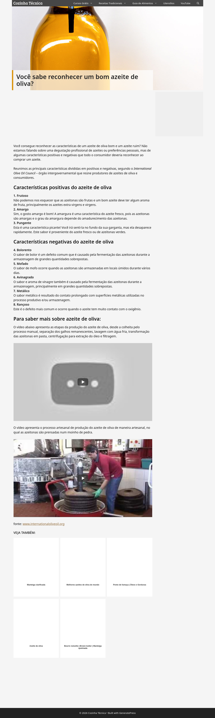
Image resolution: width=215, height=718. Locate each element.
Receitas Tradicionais (114, 3)
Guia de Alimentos (146, 3)
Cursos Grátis (84, 3)
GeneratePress (127, 712)
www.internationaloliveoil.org (44, 524)
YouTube (185, 3)
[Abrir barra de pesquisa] (198, 3)
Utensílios (168, 3)
